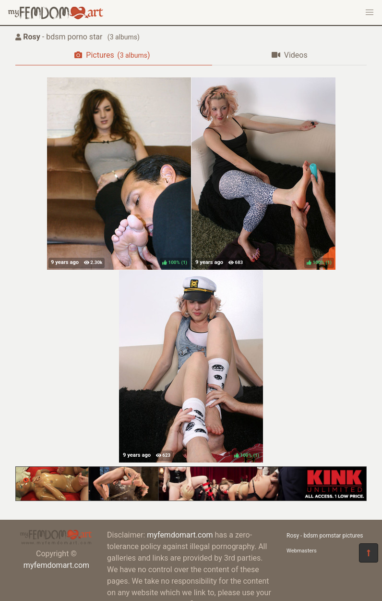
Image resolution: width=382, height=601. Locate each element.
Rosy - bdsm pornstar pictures (324, 535)
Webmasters (301, 551)
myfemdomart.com (56, 565)
